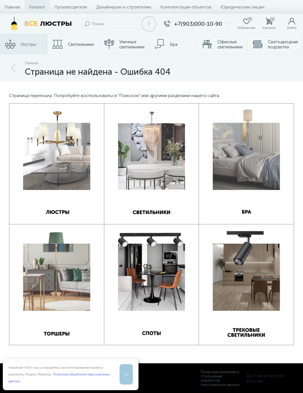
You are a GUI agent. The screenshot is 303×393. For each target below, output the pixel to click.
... (275, 7)
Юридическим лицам (242, 7)
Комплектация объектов (185, 7)
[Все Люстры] (39, 24)
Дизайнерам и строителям (123, 7)
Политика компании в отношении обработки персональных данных (220, 378)
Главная (12, 7)
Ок (126, 374)
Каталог (37, 7)
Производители (70, 7)
